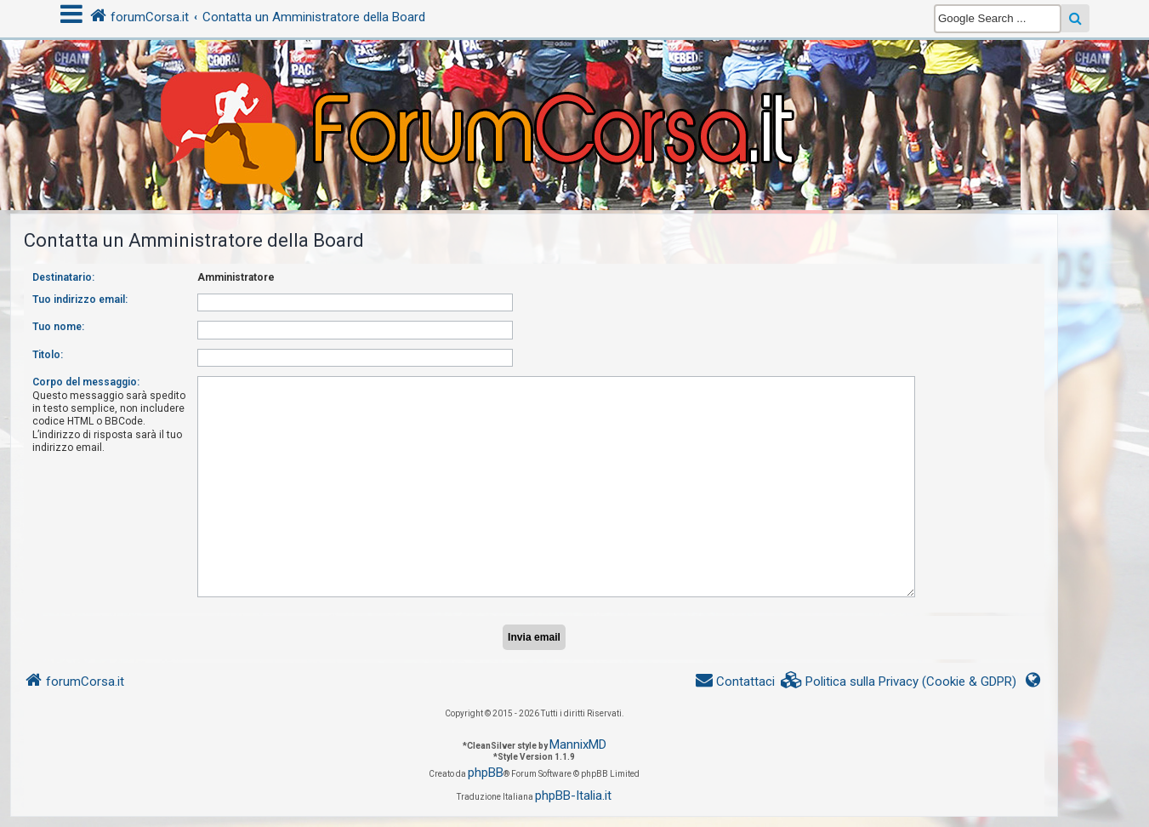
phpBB (485, 772)
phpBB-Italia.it (573, 795)
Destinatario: (63, 277)
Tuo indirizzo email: (80, 299)
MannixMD (577, 744)
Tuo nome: (58, 327)
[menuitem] (899, 682)
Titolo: (47, 355)
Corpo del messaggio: (85, 382)
